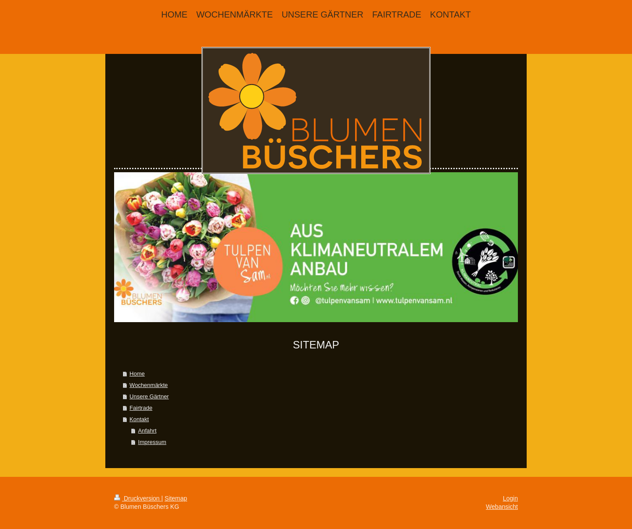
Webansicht (502, 506)
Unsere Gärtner (149, 396)
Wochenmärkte (148, 385)
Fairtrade (140, 408)
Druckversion (137, 498)
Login (510, 498)
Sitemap (176, 498)
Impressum (152, 442)
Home (137, 373)
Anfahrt (147, 430)
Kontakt (139, 419)
